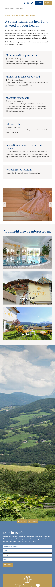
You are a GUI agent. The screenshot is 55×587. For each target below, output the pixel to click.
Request (48, 3)
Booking (39, 3)
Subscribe (8, 565)
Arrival (33, 521)
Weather (22, 521)
